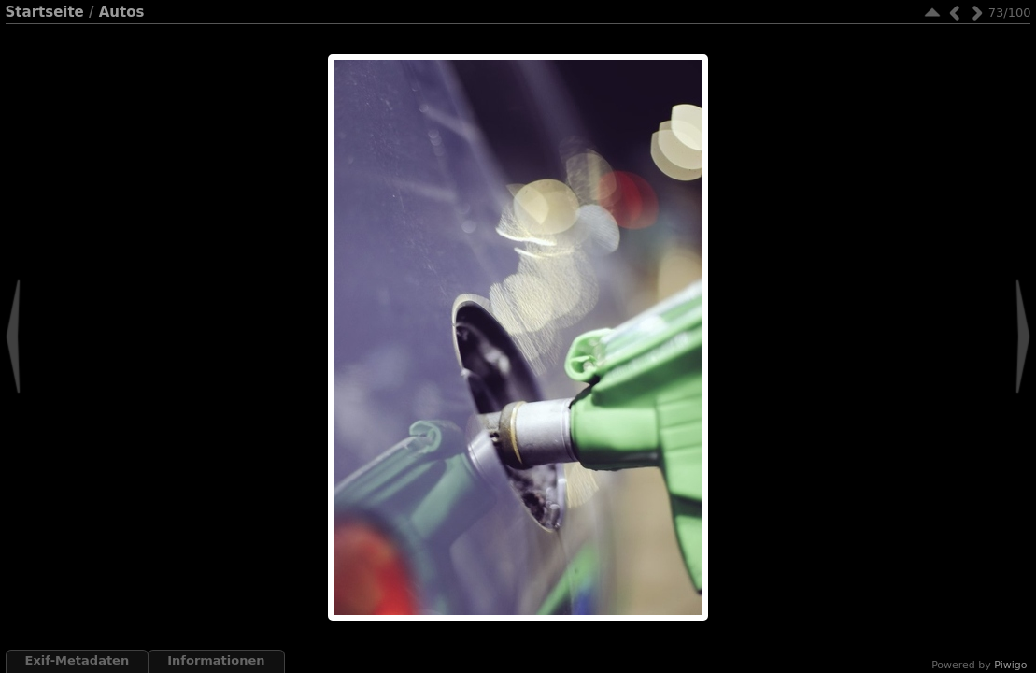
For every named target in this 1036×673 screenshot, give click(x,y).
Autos (122, 12)
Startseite (45, 12)
